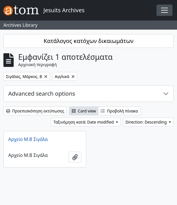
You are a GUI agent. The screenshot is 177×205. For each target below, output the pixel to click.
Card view (84, 111)
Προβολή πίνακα (119, 111)
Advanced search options (41, 93)
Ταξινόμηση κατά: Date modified (84, 122)
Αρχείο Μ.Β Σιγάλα (28, 139)
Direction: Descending (146, 122)
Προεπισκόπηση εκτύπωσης (35, 111)
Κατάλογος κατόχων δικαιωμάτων (88, 41)
